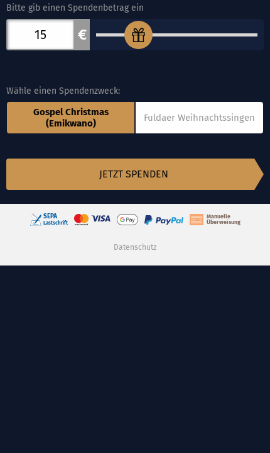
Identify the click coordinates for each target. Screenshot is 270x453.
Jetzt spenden (133, 174)
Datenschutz (135, 247)
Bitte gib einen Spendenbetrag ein (75, 8)
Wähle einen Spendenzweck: (63, 91)
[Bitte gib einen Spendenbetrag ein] (176, 34)
